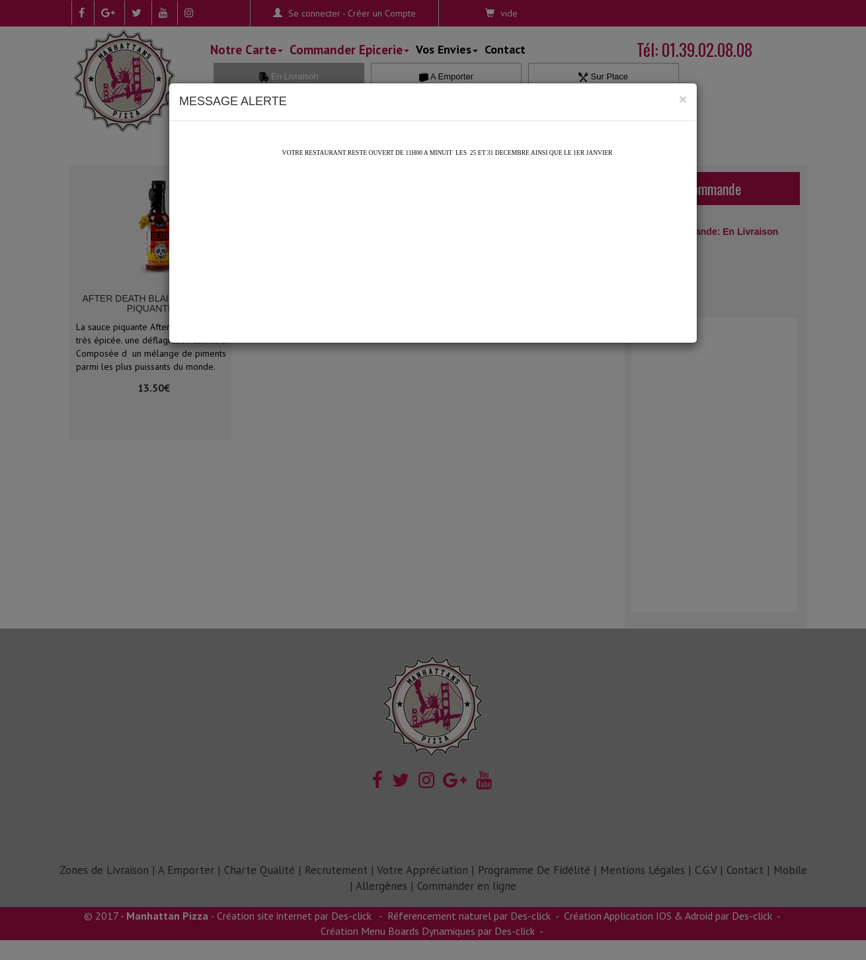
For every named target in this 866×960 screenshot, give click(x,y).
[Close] (683, 99)
